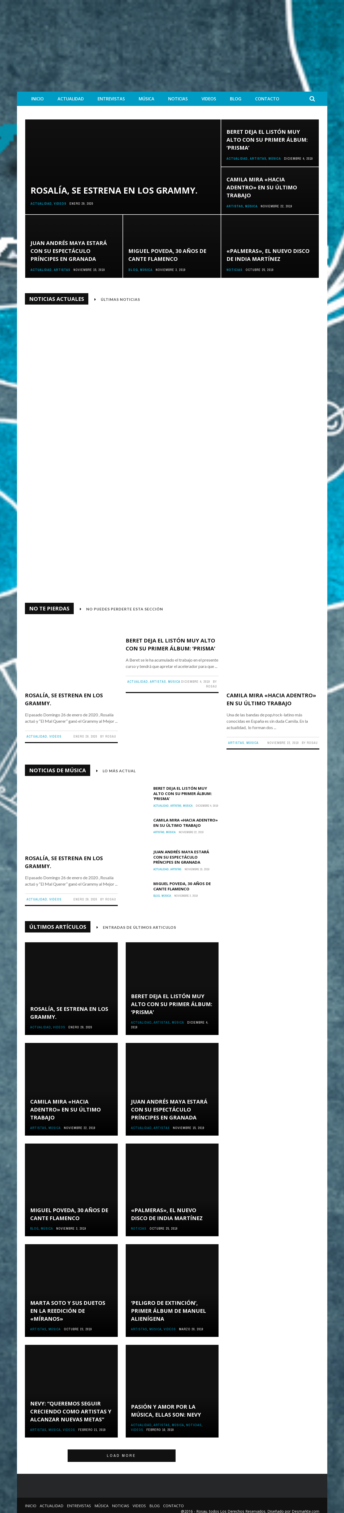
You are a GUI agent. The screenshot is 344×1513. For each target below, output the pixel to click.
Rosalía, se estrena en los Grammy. (114, 190)
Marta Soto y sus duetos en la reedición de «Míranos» (67, 1304)
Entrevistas (111, 99)
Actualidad (71, 99)
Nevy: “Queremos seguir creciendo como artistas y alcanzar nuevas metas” (70, 1405)
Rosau (208, 574)
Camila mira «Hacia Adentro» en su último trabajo (262, 187)
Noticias (178, 99)
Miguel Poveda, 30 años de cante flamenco (182, 879)
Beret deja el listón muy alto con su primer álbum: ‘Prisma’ (267, 139)
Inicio (37, 99)
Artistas (258, 159)
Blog (235, 99)
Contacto (267, 99)
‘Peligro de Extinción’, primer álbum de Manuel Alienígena (168, 1304)
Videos (209, 99)
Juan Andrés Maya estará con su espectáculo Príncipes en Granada (69, 250)
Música (146, 99)
